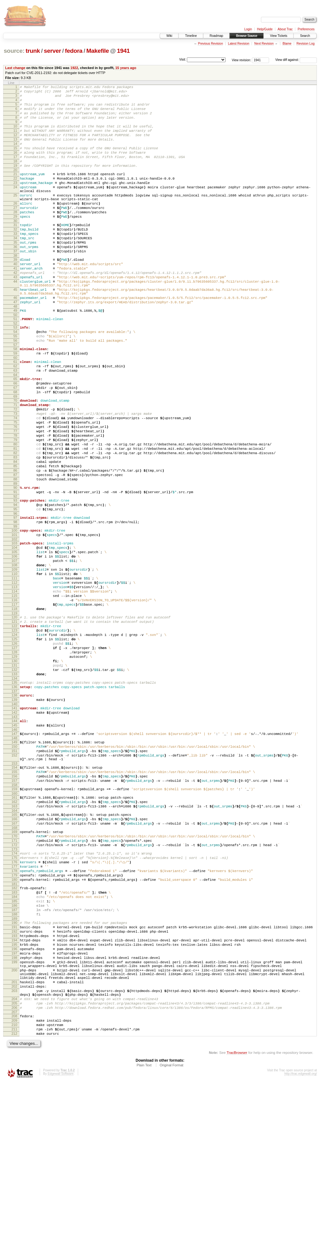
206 (14, 1180)
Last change (15, 68)
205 (14, 1175)
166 (14, 954)
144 (14, 840)
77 (15, 497)
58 (15, 399)
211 (14, 1205)
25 (15, 218)
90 (15, 564)
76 (15, 491)
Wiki (169, 35)
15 (15, 161)
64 (15, 430)
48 (15, 351)
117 (14, 703)
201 (14, 1149)
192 (14, 1087)
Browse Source (246, 35)
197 (14, 1113)
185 (14, 1051)
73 (15, 475)
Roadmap (216, 35)
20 (15, 188)
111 (14, 671)
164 (14, 944)
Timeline (191, 35)
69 (15, 455)
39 (15, 294)
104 (14, 634)
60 (15, 410)
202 (14, 1154)
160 (14, 924)
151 (14, 874)
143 (14, 836)
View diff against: (296, 60)
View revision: (241, 60)
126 (14, 749)
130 (14, 770)
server (52, 50)
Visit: (182, 59)
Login (248, 29)
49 (15, 355)
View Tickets (278, 35)
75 (15, 486)
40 (15, 299)
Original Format (171, 1243)
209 (14, 1195)
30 (15, 249)
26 (15, 228)
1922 (74, 68)
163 (14, 939)
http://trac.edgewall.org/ (300, 1251)
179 (14, 1020)
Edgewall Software (60, 1251)
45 (15, 331)
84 (15, 534)
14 (15, 156)
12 (15, 145)
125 (14, 744)
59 (15, 405)
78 (15, 502)
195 (14, 1103)
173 (14, 990)
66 (15, 439)
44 (15, 321)
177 (14, 1010)
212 (14, 1211)
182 (14, 1035)
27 (15, 233)
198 (14, 1119)
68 (15, 450)
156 (14, 904)
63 (15, 425)
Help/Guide (264, 29)
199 (14, 1124)
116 (14, 697)
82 (15, 523)
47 (15, 346)
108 (14, 655)
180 (14, 1026)
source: (14, 50)
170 (14, 974)
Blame (286, 43)
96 (15, 595)
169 (14, 968)
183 (14, 1040)
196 (14, 1108)
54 (15, 379)
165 (14, 948)
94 (15, 584)
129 (14, 765)
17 (15, 172)
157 (14, 910)
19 (15, 182)
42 (15, 310)
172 (14, 984)
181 (14, 1031)
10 (15, 134)
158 (14, 915)
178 (14, 1015)
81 (15, 518)
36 (15, 279)
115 (14, 692)
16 (15, 166)
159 (14, 919)
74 (15, 481)
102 (14, 624)
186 (14, 1056)
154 (14, 894)
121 (14, 723)
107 (14, 650)
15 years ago (125, 68)
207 (14, 1185)
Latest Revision (238, 43)
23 (15, 202)
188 (14, 1067)
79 (15, 507)
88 (15, 555)
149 (14, 864)
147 (14, 854)
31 (15, 253)
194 (14, 1097)
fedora (73, 50)
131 (14, 776)
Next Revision (264, 43)
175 (14, 999)
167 (14, 959)
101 (14, 619)
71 (15, 465)
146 (14, 850)
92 (15, 575)
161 (14, 928)
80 (15, 512)
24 (15, 208)
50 (15, 361)
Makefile (97, 50)
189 (14, 1072)
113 (14, 681)
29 (15, 244)
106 (14, 644)
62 (15, 419)
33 (15, 263)
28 (15, 238)
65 (15, 434)
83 (15, 528)
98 (15, 604)
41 (15, 305)
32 (15, 258)
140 (14, 821)
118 (14, 708)
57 (15, 395)
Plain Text (144, 1243)
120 (14, 717)
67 (15, 445)
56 (15, 390)
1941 (123, 50)
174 (14, 994)
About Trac (285, 29)
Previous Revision (210, 43)
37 (15, 285)
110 (14, 665)
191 (14, 1082)
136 (14, 801)
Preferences (306, 29)
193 (14, 1092)
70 (15, 459)
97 (15, 599)
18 (15, 177)
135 (14, 796)
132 (14, 781)
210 (14, 1200)
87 (15, 550)
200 (14, 1134)
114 (14, 687)
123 (14, 733)
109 (14, 660)
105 (14, 639)
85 (15, 539)
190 (14, 1076)
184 (14, 1046)
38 (15, 290)
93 (15, 579)
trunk (33, 50)
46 (15, 341)
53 (15, 374)
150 (14, 869)
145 (14, 845)
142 (14, 830)
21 (15, 192)
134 (14, 792)
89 (15, 560)
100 (14, 614)
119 (14, 713)
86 (15, 544)
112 (14, 676)
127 (14, 754)
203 (14, 1159)
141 (14, 825)
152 (14, 880)
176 (14, 1004)
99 (15, 610)
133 (14, 786)
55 (15, 385)
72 (15, 470)
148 (14, 860)
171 (14, 979)
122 (14, 728)
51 (15, 365)
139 (14, 816)
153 (14, 890)
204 (14, 1169)
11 (15, 140)
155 (14, 899)
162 (14, 934)
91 (15, 570)
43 (15, 315)
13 (15, 150)
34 (15, 269)
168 (14, 964)
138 (14, 810)
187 (14, 1062)
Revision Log (306, 43)
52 (15, 370)
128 (14, 760)
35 (15, 274)
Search (305, 35)
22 (15, 197)
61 (15, 414)
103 (14, 628)
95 (15, 590)
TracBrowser (237, 1230)
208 (14, 1189)
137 (14, 806)
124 (14, 739)
